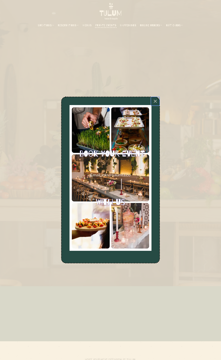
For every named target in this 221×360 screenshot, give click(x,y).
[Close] (155, 101)
